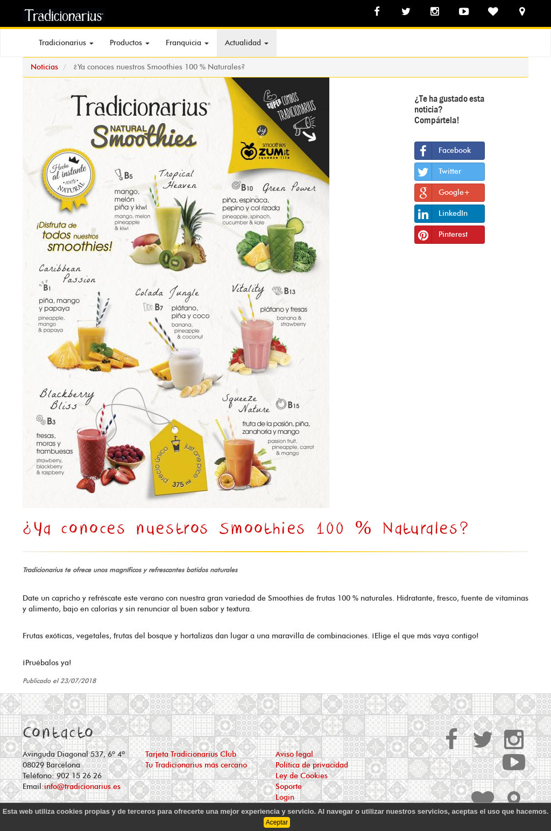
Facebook (443, 150)
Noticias (44, 67)
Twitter (438, 171)
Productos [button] (130, 43)
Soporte (289, 787)
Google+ (442, 192)
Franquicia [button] (187, 43)
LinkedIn (441, 213)
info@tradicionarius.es (82, 787)
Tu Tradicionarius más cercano (196, 765)
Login (285, 797)
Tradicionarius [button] (66, 43)
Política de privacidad (312, 765)
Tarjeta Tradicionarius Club (190, 754)
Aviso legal (294, 754)
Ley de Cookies (302, 776)
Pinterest (441, 234)
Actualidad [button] (247, 43)
